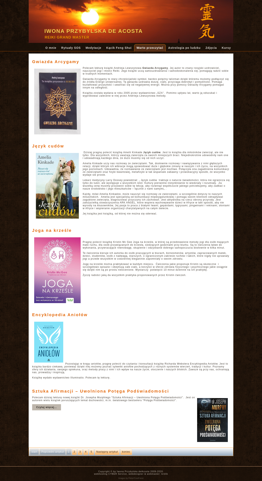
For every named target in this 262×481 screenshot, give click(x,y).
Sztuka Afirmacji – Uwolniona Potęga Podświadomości (100, 391)
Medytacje (93, 47)
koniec (126, 451)
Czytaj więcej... (46, 407)
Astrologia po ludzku (184, 47)
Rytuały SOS (71, 47)
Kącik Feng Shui (119, 47)
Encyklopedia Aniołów (60, 314)
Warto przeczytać (150, 47)
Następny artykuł (107, 451)
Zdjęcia (211, 47)
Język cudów (48, 146)
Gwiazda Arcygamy (55, 61)
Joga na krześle (52, 230)
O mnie (50, 47)
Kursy (226, 47)
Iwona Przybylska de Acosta (93, 31)
